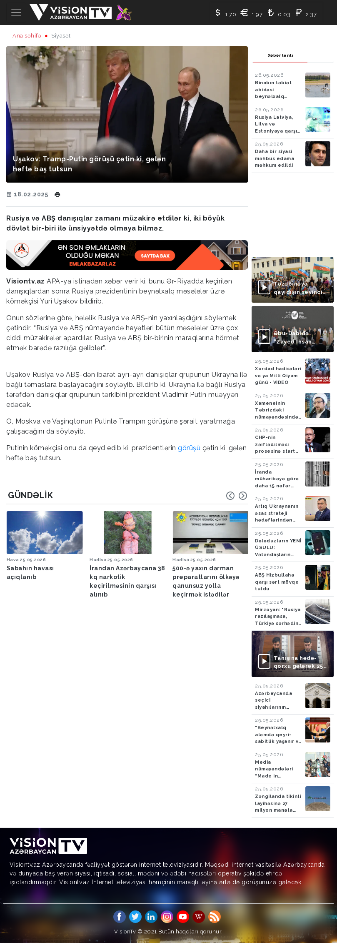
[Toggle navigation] (16, 13)
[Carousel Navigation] (236, 495)
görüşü (190, 448)
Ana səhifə (26, 36)
